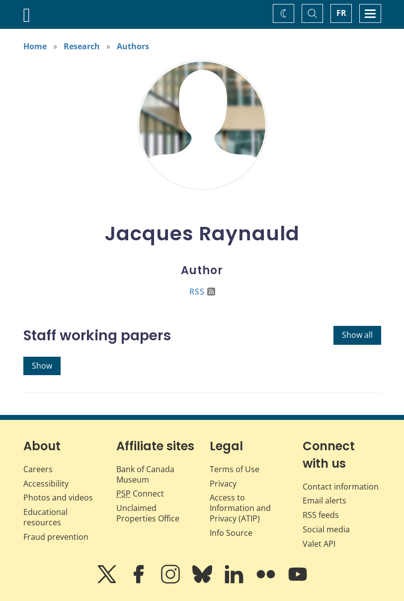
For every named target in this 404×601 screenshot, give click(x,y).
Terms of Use (234, 469)
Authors (133, 46)
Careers (38, 469)
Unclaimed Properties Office (147, 513)
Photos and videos (58, 497)
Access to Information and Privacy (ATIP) (240, 508)
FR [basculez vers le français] (341, 12)
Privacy (223, 483)
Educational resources (45, 517)
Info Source (231, 532)
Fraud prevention (55, 536)
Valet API (319, 543)
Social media (326, 529)
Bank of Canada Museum (145, 474)
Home (35, 46)
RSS (202, 291)
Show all (357, 334)
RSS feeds (321, 514)
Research (82, 46)
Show (42, 365)
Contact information (341, 486)
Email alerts (324, 500)
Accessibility (46, 483)
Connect (140, 493)
